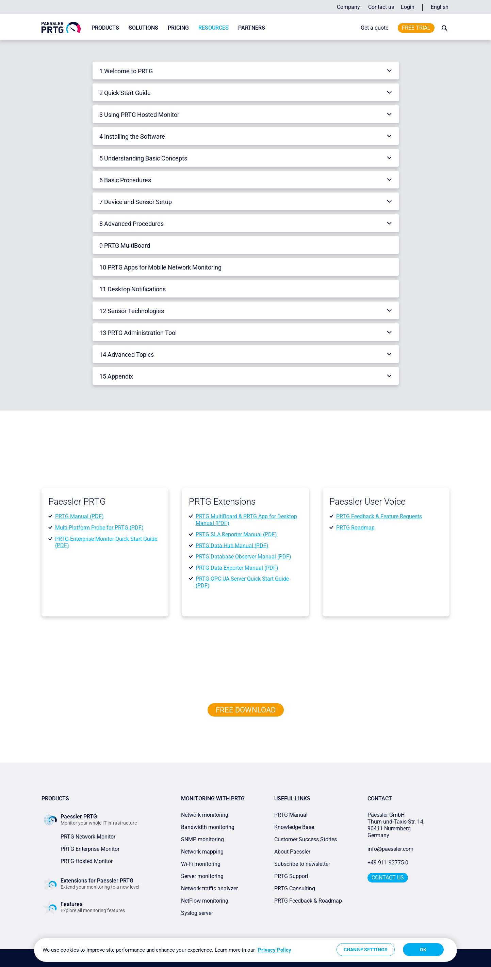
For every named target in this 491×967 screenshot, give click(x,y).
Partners (251, 28)
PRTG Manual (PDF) (79, 516)
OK (423, 949)
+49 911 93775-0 (387, 862)
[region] (245, 950)
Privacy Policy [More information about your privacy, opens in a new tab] (274, 950)
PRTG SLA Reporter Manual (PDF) (236, 534)
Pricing (178, 28)
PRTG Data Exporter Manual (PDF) (237, 567)
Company (348, 7)
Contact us (381, 7)
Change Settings (366, 949)
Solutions (143, 28)
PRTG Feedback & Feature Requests (379, 516)
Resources (213, 28)
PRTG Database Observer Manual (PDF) (243, 556)
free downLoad (246, 710)
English (439, 7)
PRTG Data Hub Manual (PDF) (232, 545)
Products (105, 28)
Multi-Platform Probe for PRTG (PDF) (99, 527)
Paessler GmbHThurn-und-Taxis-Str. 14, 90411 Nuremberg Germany (396, 825)
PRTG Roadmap (355, 527)
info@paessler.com (390, 849)
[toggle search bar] (443, 28)
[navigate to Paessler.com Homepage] (61, 27)
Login (407, 7)
